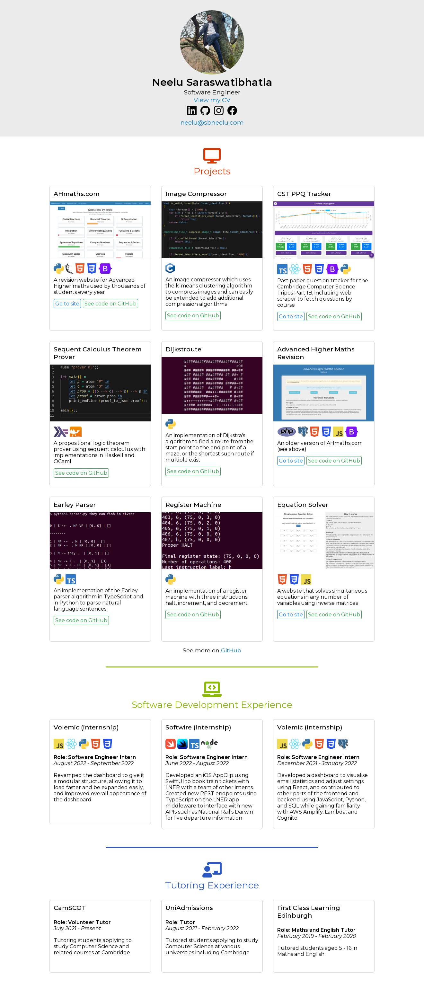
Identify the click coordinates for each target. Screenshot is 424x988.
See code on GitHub (110, 304)
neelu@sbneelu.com (212, 122)
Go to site (67, 304)
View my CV (212, 100)
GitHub (231, 650)
